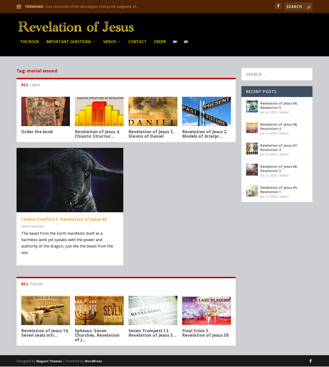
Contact (137, 45)
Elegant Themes (49, 361)
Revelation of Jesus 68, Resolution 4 (279, 127)
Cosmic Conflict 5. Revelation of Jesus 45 (64, 219)
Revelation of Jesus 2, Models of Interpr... (205, 134)
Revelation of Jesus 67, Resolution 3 (279, 148)
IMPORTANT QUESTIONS (68, 45)
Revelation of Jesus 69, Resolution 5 (279, 106)
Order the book (37, 132)
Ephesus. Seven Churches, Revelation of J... (97, 335)
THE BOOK (29, 45)
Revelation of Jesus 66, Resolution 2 (279, 169)
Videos (109, 45)
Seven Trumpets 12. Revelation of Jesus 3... (152, 333)
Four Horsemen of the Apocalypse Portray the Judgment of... (91, 6)
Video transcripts (32, 227)
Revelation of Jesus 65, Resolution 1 (279, 190)
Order (160, 45)
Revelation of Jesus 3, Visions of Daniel (151, 134)
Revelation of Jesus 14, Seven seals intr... (45, 333)
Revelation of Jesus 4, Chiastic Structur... (97, 134)
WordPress (93, 361)
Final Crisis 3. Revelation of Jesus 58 (205, 333)
